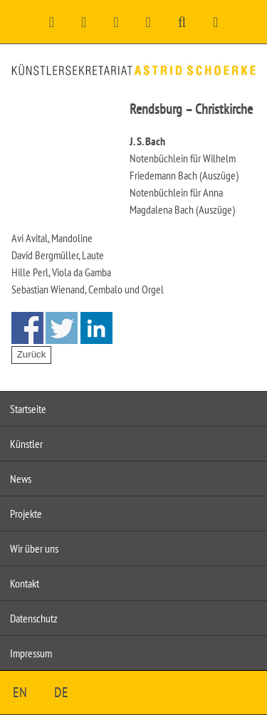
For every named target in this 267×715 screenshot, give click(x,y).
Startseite (28, 409)
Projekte (26, 513)
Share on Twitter (62, 328)
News (20, 478)
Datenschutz (34, 618)
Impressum (31, 653)
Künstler (26, 444)
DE (61, 692)
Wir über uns (34, 548)
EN (20, 692)
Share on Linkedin (96, 328)
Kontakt (24, 583)
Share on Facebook (27, 328)
